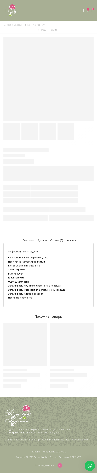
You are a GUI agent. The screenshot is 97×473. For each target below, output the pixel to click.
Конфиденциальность (54, 451)
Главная (7, 24)
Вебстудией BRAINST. (70, 457)
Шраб (27, 24)
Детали (42, 240)
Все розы (18, 24)
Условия (71, 240)
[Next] (55, 29)
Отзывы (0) (56, 240)
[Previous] (42, 29)
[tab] (28, 240)
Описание (28, 240)
